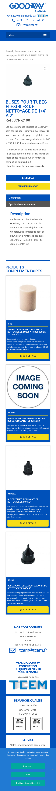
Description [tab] (15, 197)
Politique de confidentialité (28, 783)
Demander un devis (28, 186)
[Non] (52, 769)
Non (28, 774)
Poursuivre (28, 766)
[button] (45, 68)
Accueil (9, 51)
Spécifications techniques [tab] (22, 204)
